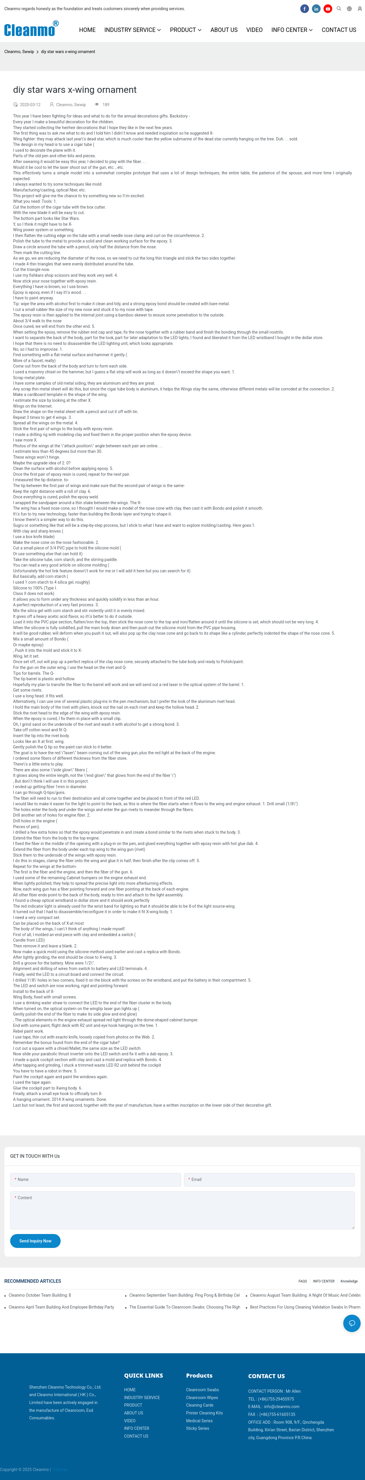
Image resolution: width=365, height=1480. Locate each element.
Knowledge (349, 1281)
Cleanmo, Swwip (19, 51)
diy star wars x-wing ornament (68, 51)
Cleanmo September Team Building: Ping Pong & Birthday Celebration (184, 1295)
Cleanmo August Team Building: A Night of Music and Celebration (305, 1295)
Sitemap (60, 1469)
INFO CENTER (324, 1281)
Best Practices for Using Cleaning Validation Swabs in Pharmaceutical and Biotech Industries (305, 1307)
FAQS (303, 1281)
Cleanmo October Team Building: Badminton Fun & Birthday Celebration (40, 1295)
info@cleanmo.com (281, 1406)
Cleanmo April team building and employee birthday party (61, 1307)
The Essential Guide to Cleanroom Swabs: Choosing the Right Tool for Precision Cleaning (184, 1307)
